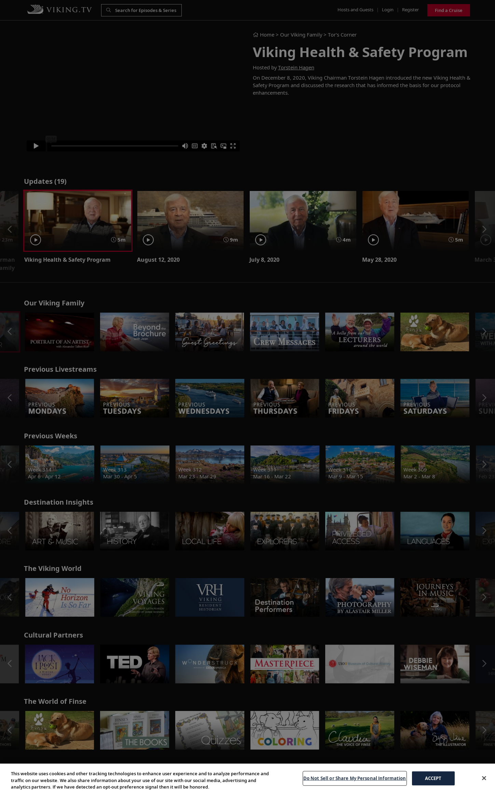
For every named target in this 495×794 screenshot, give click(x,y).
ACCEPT (433, 778)
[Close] (484, 777)
